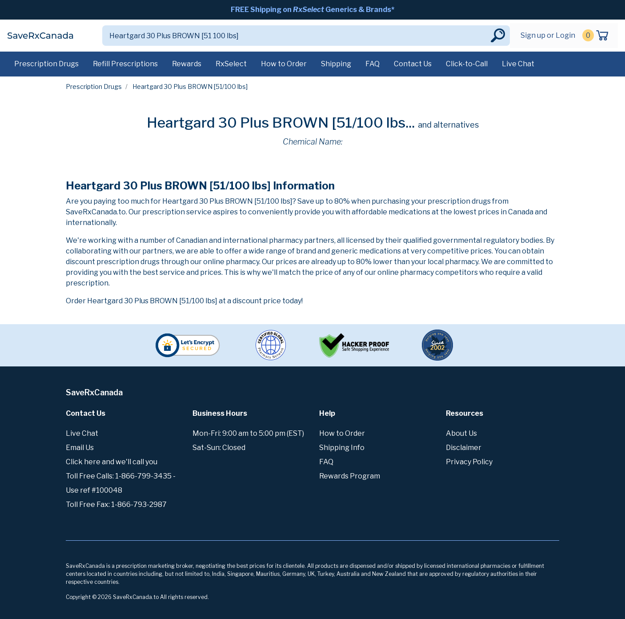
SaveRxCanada (40, 35)
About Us (461, 433)
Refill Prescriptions (125, 64)
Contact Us (413, 64)
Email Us (80, 447)
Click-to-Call (467, 64)
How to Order (284, 64)
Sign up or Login (548, 35)
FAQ (372, 64)
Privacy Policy (469, 462)
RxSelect (231, 64)
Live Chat (518, 64)
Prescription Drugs (46, 64)
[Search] (295, 35)
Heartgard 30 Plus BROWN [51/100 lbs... (281, 122)
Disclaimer (463, 447)
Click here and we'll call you (111, 462)
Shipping (336, 64)
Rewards (186, 64)
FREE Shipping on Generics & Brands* (312, 9)
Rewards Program (349, 476)
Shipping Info (342, 447)
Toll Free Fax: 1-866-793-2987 (116, 504)
